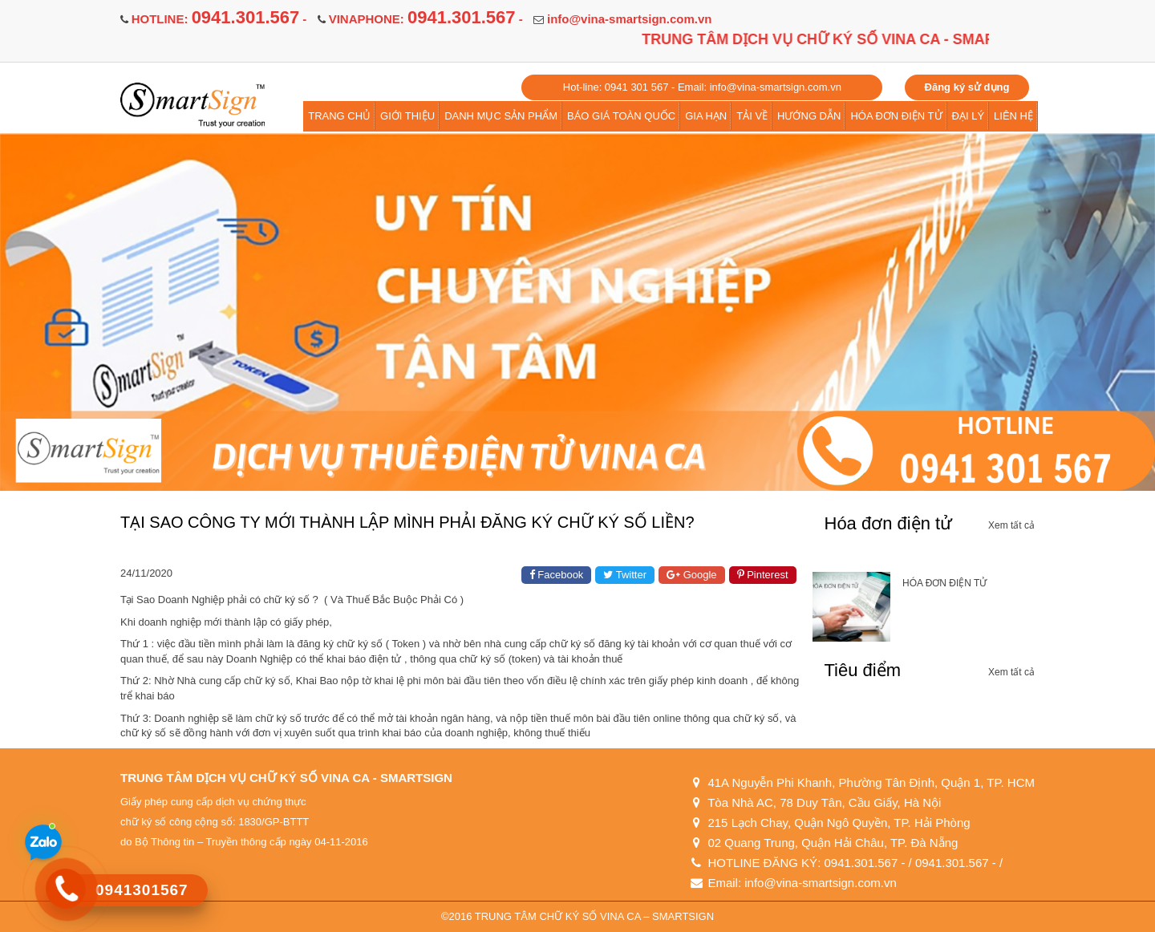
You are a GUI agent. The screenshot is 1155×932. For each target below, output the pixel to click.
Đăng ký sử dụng (967, 87)
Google (692, 575)
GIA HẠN (706, 116)
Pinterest (762, 575)
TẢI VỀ (752, 116)
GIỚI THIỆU (407, 116)
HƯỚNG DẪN (809, 116)
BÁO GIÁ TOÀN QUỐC (621, 116)
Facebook (556, 575)
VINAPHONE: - (426, 19)
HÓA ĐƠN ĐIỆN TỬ (896, 116)
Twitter (624, 575)
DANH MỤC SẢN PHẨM (500, 116)
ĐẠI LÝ (968, 116)
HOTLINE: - (219, 19)
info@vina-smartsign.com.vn (629, 19)
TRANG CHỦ (339, 116)
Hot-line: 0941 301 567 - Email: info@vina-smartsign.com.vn (702, 87)
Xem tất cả (1011, 525)
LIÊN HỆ (1013, 116)
